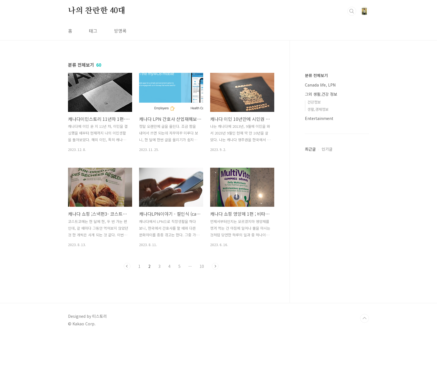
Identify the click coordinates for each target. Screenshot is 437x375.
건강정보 (314, 269)
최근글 (310, 316)
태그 (93, 30)
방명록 (120, 30)
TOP (364, 356)
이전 (127, 266)
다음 (215, 266)
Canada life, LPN (320, 252)
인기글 (327, 316)
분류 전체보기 (316, 243)
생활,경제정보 (318, 276)
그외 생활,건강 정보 (321, 261)
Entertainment (319, 286)
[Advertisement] (337, 150)
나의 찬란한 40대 (96, 11)
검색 (352, 11)
